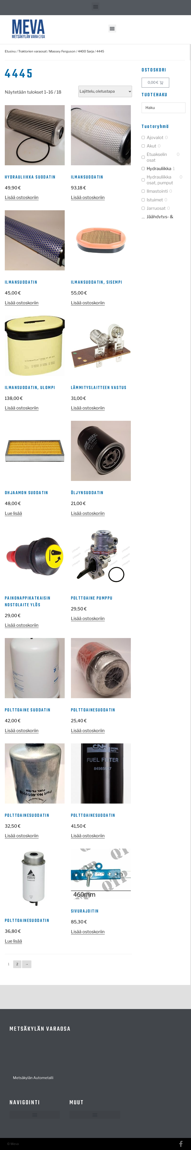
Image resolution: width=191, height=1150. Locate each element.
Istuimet (155, 199)
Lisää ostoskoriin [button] (22, 197)
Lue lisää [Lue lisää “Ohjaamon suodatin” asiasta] (13, 513)
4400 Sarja (86, 51)
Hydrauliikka (159, 168)
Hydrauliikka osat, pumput (160, 179)
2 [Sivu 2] (17, 964)
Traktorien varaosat (32, 51)
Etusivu (10, 51)
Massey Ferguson (62, 51)
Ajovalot (155, 137)
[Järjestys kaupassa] (105, 91)
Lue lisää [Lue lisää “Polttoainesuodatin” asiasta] (13, 941)
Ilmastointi (157, 191)
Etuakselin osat (157, 157)
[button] (95, 6)
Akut (151, 145)
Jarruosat (156, 208)
